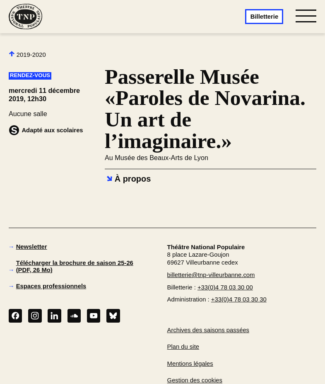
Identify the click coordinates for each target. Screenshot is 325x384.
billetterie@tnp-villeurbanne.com (211, 275)
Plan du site (183, 346)
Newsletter (31, 246)
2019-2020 (27, 54)
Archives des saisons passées (208, 330)
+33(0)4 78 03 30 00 (225, 287)
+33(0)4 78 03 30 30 (239, 299)
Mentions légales (190, 363)
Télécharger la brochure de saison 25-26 (74, 266)
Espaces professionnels (51, 286)
